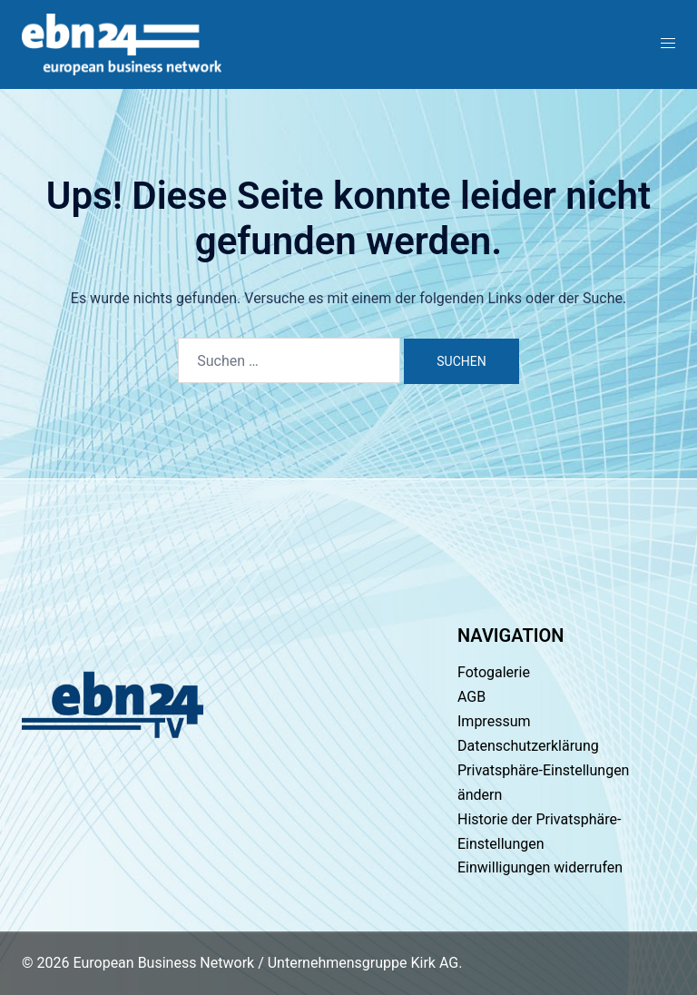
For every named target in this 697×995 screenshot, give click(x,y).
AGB (471, 696)
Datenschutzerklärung (528, 745)
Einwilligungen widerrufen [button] (540, 867)
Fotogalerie (493, 672)
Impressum (494, 721)
